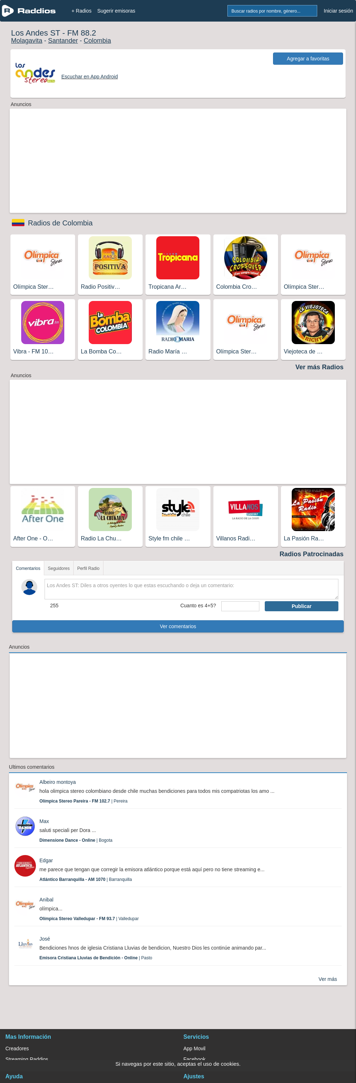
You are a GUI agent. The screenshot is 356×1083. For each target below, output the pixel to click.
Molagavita (26, 40)
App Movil (194, 1048)
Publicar (301, 606)
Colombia (97, 40)
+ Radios (81, 11)
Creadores (17, 1048)
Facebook (194, 1059)
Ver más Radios (319, 367)
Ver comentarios (178, 626)
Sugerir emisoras (116, 11)
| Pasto (96, 957)
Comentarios (28, 568)
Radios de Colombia (60, 223)
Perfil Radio (88, 568)
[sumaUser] (240, 606)
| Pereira (84, 801)
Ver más (328, 979)
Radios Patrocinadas (311, 554)
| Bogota (76, 840)
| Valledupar (89, 918)
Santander (63, 40)
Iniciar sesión (338, 11)
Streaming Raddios (26, 1059)
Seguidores (59, 568)
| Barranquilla (86, 879)
